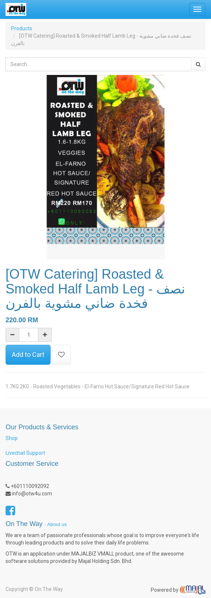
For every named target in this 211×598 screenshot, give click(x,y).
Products (21, 28)
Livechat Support (25, 453)
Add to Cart (28, 354)
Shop (12, 438)
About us (57, 524)
